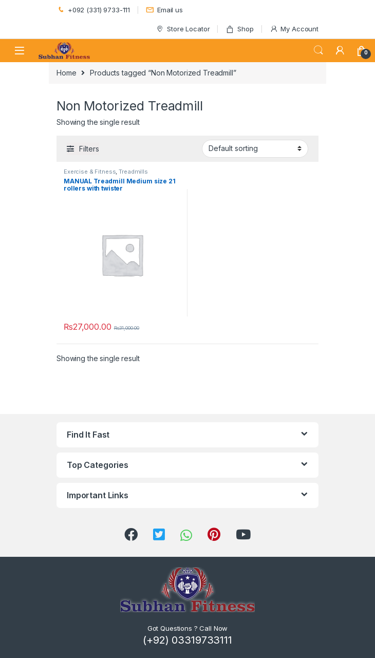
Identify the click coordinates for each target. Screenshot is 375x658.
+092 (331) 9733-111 (93, 10)
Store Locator (183, 29)
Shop (239, 29)
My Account (294, 29)
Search (318, 50)
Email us (164, 10)
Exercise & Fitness (90, 171)
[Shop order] (255, 148)
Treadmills (133, 171)
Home (66, 72)
